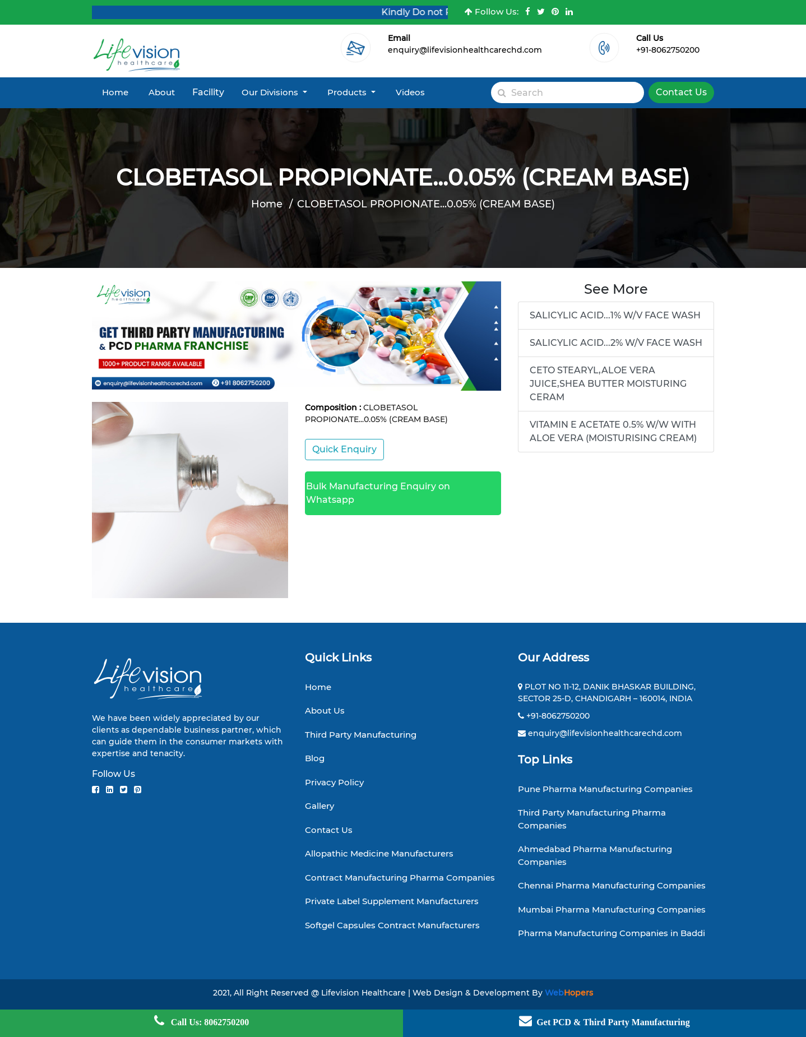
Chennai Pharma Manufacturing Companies (612, 885)
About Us (325, 710)
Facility (208, 92)
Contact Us (681, 92)
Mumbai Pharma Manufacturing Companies (612, 909)
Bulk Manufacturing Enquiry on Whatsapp (378, 493)
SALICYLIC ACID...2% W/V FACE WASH (616, 342)
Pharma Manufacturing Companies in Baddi (611, 933)
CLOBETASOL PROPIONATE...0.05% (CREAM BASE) (426, 204)
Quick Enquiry (344, 449)
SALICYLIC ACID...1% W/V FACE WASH (615, 315)
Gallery (319, 805)
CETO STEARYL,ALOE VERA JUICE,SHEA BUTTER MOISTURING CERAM (608, 383)
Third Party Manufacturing (360, 734)
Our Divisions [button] (271, 92)
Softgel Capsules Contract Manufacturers (392, 925)
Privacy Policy (334, 782)
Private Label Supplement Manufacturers (392, 901)
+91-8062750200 (668, 50)
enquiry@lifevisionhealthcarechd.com (465, 50)
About (162, 92)
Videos (410, 92)
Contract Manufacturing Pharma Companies (400, 877)
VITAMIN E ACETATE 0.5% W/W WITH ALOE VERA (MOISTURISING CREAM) (613, 431)
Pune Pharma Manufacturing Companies (605, 789)
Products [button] (348, 92)
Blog (315, 758)
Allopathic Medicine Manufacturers (379, 853)
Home (115, 92)
